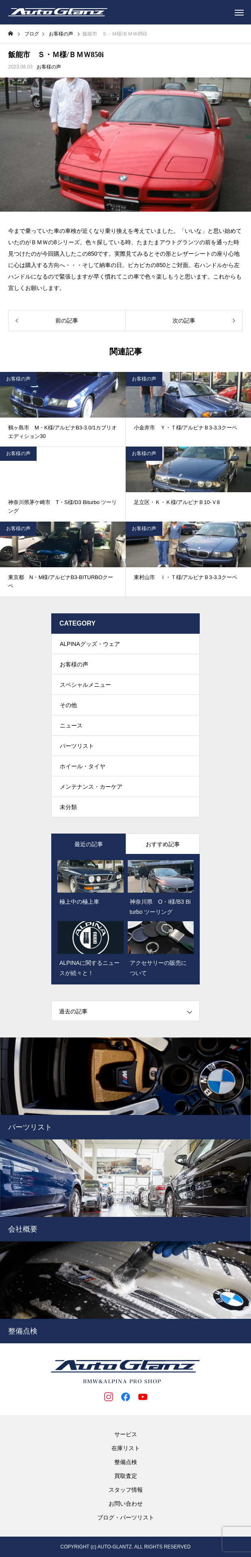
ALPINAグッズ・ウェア (90, 644)
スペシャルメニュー (85, 684)
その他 (68, 705)
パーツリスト (77, 746)
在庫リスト (125, 1448)
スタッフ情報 (126, 1490)
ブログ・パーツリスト (125, 1517)
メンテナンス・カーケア (91, 786)
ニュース (71, 725)
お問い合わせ (126, 1503)
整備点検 (125, 1462)
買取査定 (125, 1476)
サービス (125, 1434)
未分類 (68, 807)
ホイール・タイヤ (82, 766)
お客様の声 (49, 67)
